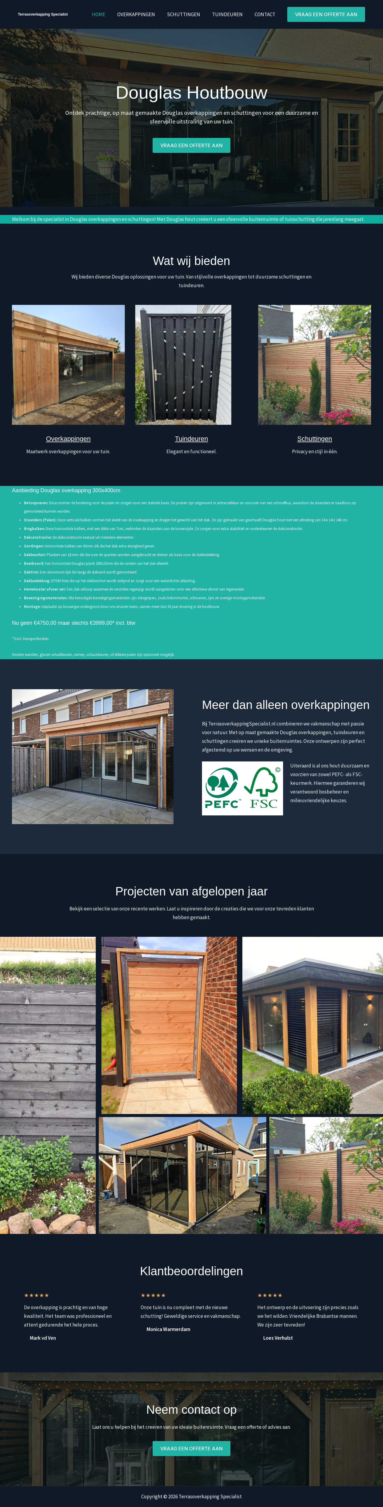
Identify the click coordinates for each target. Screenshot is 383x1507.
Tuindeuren (230, 14)
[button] (326, 14)
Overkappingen (142, 14)
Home (106, 14)
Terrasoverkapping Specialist (43, 14)
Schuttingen (188, 14)
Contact (266, 14)
